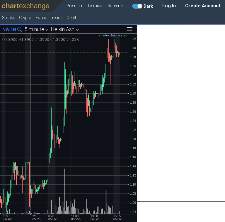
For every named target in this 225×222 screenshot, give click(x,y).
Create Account (202, 6)
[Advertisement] (181, 113)
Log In (169, 6)
